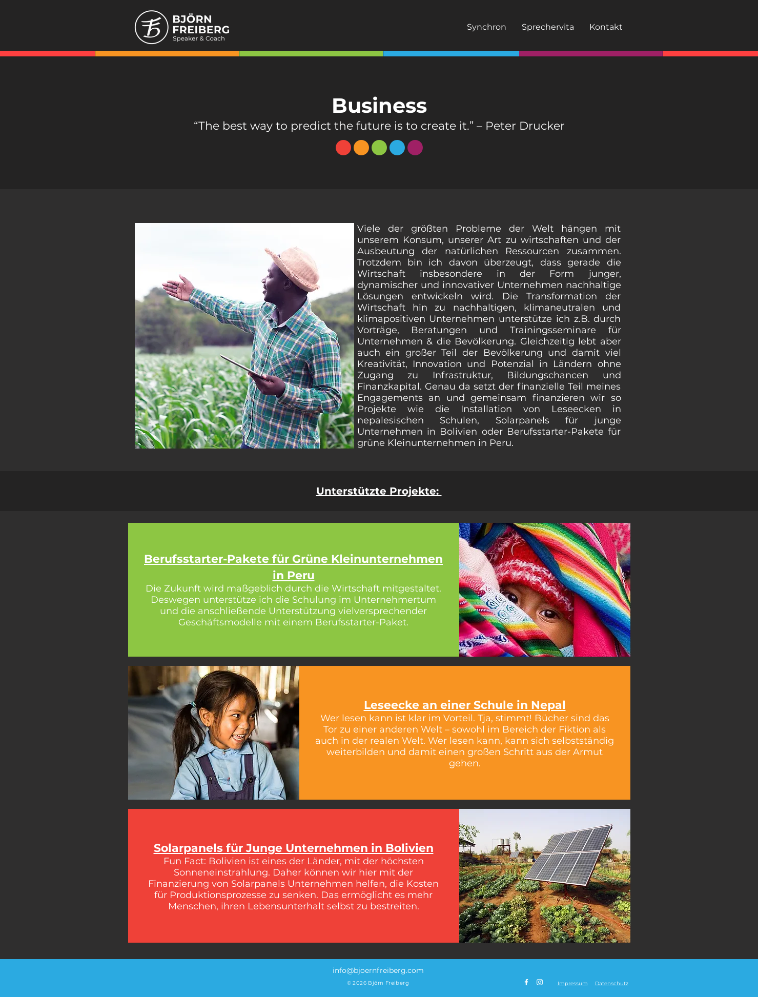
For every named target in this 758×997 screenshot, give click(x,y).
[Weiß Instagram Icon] (540, 982)
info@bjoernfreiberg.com (378, 970)
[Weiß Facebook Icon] (526, 982)
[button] (573, 983)
